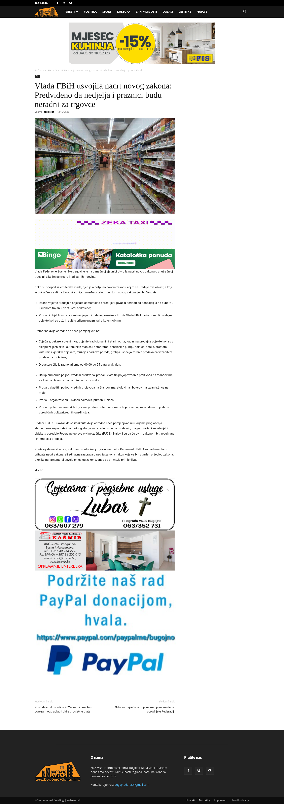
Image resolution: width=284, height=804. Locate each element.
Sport (106, 11)
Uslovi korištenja (240, 800)
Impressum (220, 800)
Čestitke (184, 11)
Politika (90, 11)
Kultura (123, 11)
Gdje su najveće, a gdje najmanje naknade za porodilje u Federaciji (145, 709)
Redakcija (48, 111)
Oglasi (168, 11)
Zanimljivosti (146, 11)
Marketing (205, 800)
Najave (202, 11)
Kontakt (190, 800)
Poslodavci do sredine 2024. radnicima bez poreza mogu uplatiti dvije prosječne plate (63, 709)
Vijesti (71, 11)
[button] (244, 12)
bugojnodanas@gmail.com (131, 785)
